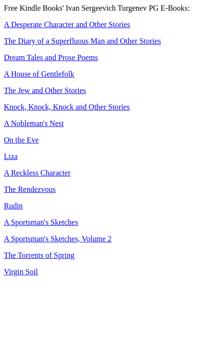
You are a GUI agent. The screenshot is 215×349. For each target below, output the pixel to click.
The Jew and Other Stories (45, 90)
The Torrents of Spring (39, 255)
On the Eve (21, 140)
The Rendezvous (30, 189)
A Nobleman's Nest (34, 123)
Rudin (13, 206)
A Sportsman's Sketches (41, 222)
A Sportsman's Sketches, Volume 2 (57, 239)
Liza (10, 156)
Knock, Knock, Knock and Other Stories (67, 107)
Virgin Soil (21, 272)
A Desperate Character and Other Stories (67, 24)
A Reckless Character (37, 173)
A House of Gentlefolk (39, 74)
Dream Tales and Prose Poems (51, 57)
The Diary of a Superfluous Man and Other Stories (82, 41)
